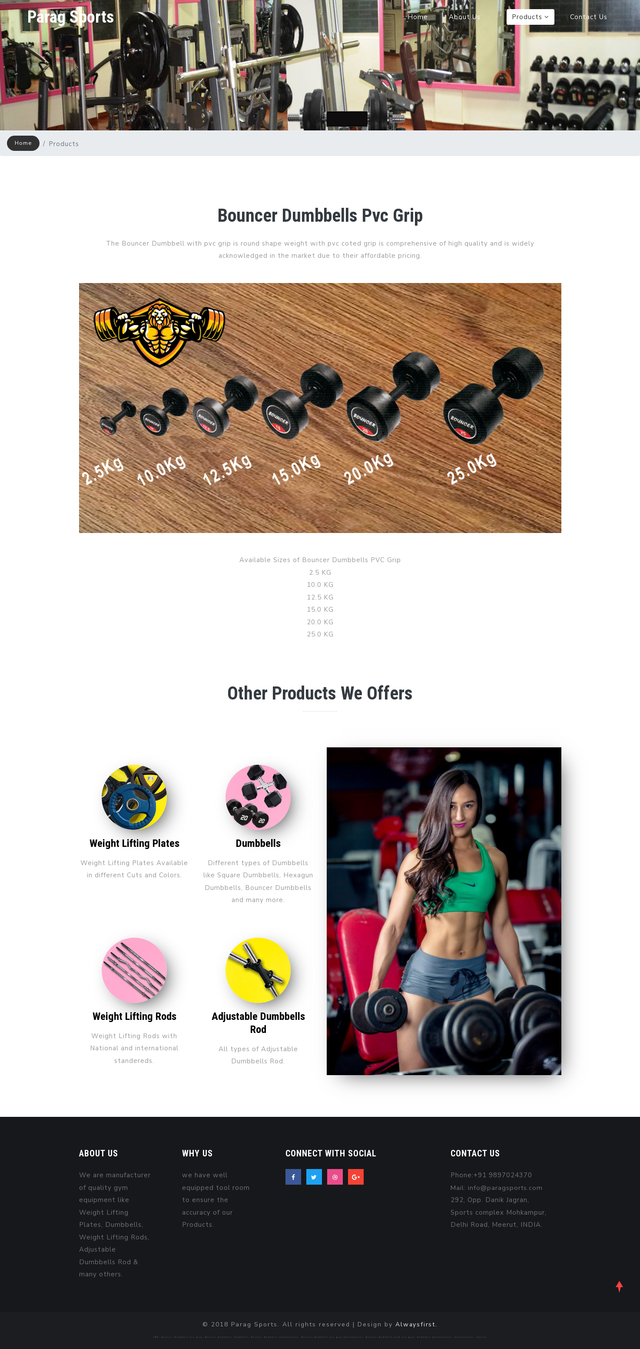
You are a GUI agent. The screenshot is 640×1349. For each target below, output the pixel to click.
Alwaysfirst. (416, 1324)
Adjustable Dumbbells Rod (258, 1023)
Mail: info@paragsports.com (497, 1187)
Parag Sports (71, 17)
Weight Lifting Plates (134, 843)
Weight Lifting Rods (134, 1016)
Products (530, 17)
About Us (465, 17)
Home (418, 17)
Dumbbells (258, 843)
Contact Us (588, 17)
